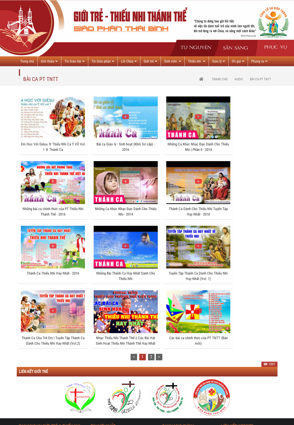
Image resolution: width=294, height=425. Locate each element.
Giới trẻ (150, 61)
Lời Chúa (129, 61)
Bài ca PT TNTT (260, 79)
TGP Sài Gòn (229, 384)
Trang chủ (27, 61)
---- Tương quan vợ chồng (179, 384)
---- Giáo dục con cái (176, 374)
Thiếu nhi (196, 61)
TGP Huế (227, 374)
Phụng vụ (259, 61)
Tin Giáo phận (102, 61)
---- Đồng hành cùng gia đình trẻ (184, 404)
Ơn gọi (238, 61)
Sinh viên (172, 61)
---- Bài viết (169, 364)
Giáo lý (218, 61)
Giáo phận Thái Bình (235, 354)
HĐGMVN (227, 394)
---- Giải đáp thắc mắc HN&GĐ (182, 394)
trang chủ (220, 79)
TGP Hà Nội (229, 364)
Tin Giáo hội (75, 61)
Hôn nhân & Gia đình (176, 354)
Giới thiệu (49, 61)
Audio (238, 79)
